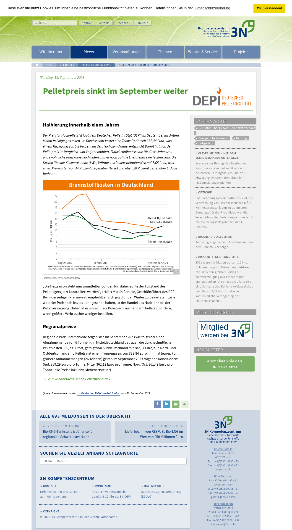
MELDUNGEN (67, 64)
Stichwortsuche (55, 461)
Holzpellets (205, 143)
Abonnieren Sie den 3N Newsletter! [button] (225, 363)
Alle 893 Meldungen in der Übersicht (85, 416)
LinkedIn (142, 23)
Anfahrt (104, 23)
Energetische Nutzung (212, 138)
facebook (123, 23)
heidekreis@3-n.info (223, 524)
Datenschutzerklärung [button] (212, 8)
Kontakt (87, 23)
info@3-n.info (223, 469)
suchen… (41, 23)
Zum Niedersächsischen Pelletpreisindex (79, 379)
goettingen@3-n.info (223, 496)
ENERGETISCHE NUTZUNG (96, 64)
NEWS (49, 64)
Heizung (241, 138)
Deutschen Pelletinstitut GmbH (100, 393)
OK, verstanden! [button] (269, 8)
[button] (157, 404)
